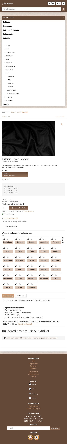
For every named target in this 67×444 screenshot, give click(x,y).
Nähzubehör (9, 56)
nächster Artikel (60, 116)
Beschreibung (8, 296)
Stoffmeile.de (33, 406)
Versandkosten (29, 211)
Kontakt (33, 376)
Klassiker (10, 87)
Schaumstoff (9, 69)
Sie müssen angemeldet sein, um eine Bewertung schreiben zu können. (31, 338)
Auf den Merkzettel (11, 218)
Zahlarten (33, 366)
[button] (63, 9)
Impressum (33, 364)
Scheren (8, 42)
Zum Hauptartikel (11, 226)
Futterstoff (11, 83)
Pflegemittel (9, 62)
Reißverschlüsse (10, 66)
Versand (34, 368)
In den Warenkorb (18, 208)
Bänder (8, 45)
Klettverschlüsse (10, 52)
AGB (33, 361)
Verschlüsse (9, 97)
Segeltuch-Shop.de (33, 408)
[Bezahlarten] (33, 392)
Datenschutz (33, 372)
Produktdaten (21, 296)
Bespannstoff (12, 76)
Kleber (7, 49)
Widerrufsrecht (33, 374)
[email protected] (25, 324)
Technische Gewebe (13, 93)
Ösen (7, 59)
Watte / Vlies (9, 100)
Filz (9, 80)
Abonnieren (55, 428)
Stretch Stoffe (12, 90)
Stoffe (7, 73)
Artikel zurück (6, 116)
